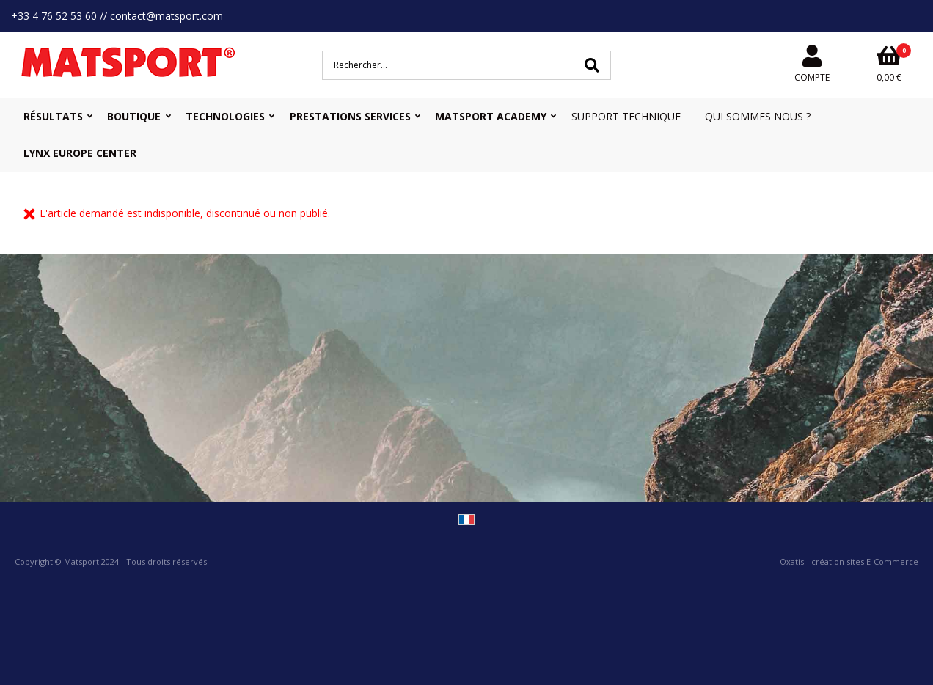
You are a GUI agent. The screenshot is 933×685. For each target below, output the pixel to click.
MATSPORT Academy (490, 116)
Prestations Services (350, 116)
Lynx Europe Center (79, 153)
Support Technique (626, 116)
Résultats (53, 116)
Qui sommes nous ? (758, 116)
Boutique (134, 116)
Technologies (225, 116)
